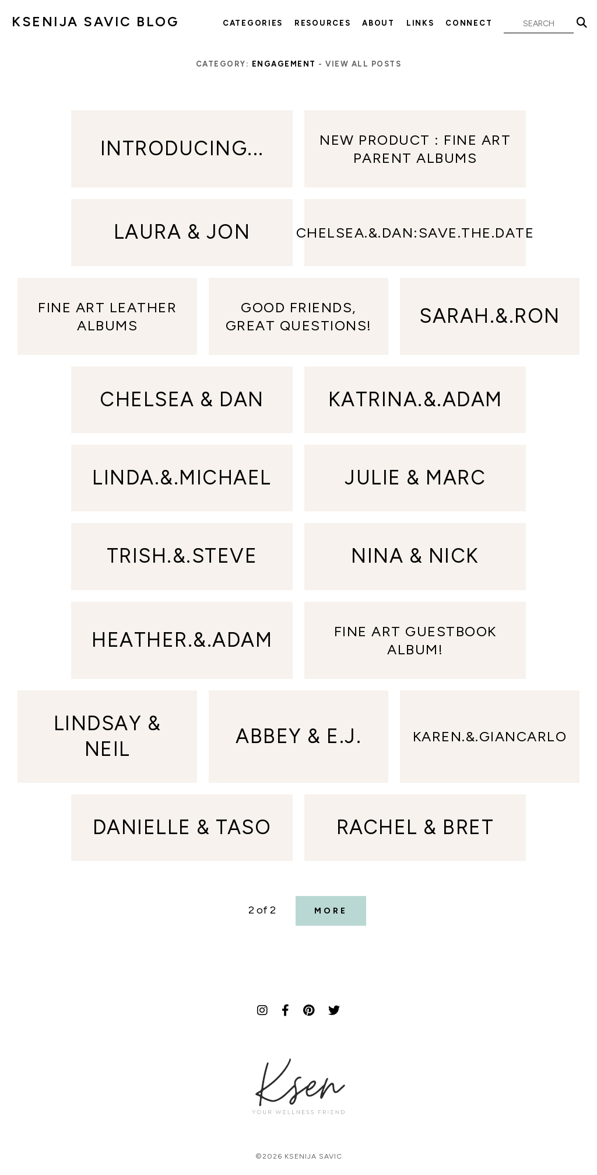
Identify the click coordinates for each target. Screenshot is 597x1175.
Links (420, 23)
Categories (253, 23)
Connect (468, 23)
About (378, 23)
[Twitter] (334, 1010)
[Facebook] (285, 1010)
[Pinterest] (308, 1010)
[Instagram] (262, 1010)
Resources (322, 23)
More (330, 911)
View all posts (363, 64)
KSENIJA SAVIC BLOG (95, 21)
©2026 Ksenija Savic (298, 1156)
